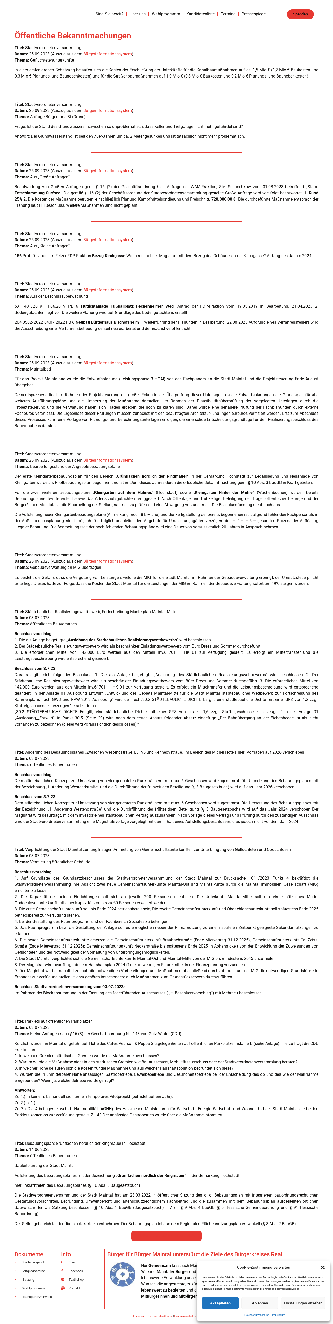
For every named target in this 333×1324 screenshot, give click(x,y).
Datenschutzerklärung (256, 1314)
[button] (322, 1267)
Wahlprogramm (166, 14)
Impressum (278, 1314)
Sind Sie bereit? (109, 14)
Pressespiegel (254, 14)
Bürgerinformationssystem (107, 53)
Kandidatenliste (200, 14)
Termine (228, 14)
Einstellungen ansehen (303, 1303)
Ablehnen (260, 1303)
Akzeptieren (220, 1303)
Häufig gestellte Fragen (187, 1315)
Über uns (138, 14)
